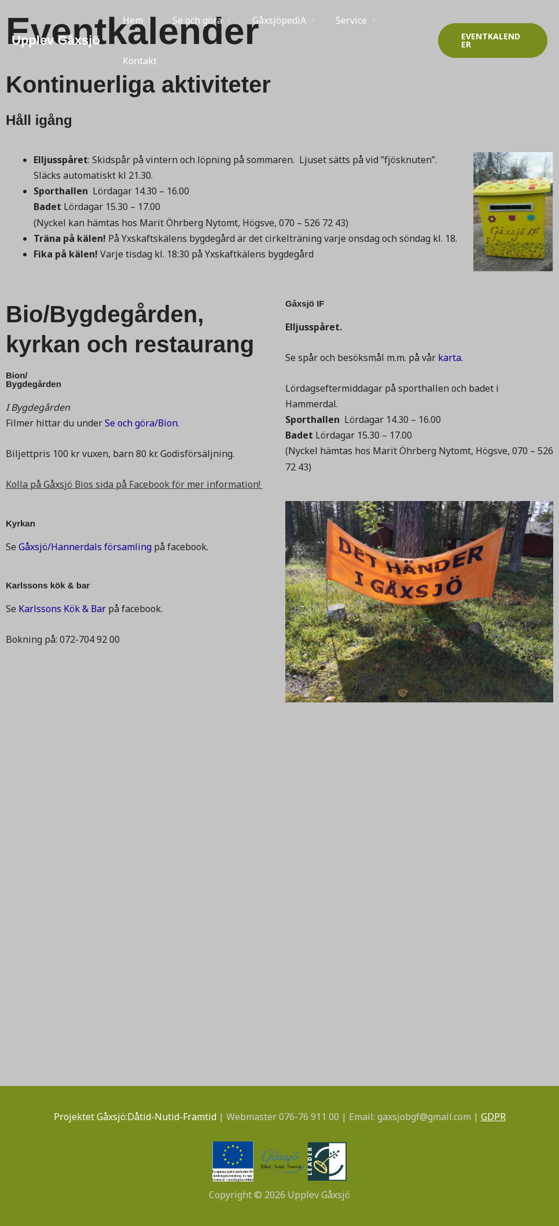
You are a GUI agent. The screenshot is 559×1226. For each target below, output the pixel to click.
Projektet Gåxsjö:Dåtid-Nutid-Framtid (135, 1116)
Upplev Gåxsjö (56, 40)
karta (449, 357)
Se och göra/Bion (141, 423)
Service (339, 20)
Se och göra (192, 20)
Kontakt (138, 60)
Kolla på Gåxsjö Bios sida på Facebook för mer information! (133, 484)
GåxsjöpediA (270, 20)
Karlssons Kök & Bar (62, 608)
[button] (490, 40)
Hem (131, 20)
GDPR (493, 1116)
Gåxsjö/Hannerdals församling (85, 546)
